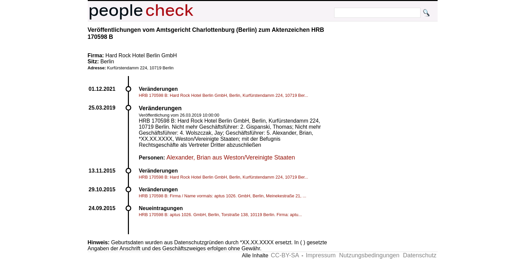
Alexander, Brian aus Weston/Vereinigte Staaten (230, 157)
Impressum (320, 255)
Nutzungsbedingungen (369, 255)
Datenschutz (419, 255)
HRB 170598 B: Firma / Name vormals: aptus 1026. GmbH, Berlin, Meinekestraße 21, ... (222, 195)
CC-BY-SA (285, 255)
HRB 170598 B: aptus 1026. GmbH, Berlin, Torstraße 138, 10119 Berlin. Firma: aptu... (220, 214)
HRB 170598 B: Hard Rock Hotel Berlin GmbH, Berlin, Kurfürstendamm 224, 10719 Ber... (223, 95)
